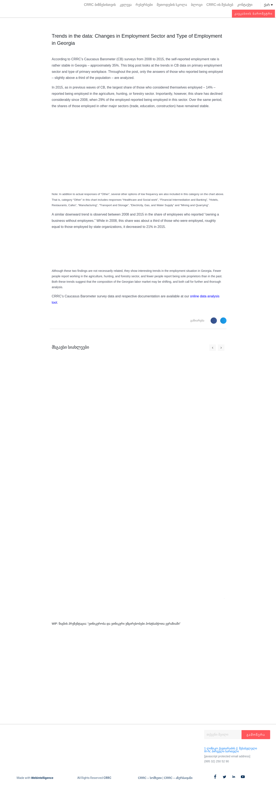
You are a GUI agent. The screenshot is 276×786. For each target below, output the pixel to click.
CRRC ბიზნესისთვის (100, 4)
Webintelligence (42, 778)
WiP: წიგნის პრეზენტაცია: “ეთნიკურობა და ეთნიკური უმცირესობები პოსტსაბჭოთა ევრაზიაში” (116, 623)
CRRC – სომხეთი (150, 778)
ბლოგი (196, 4)
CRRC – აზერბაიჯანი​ (178, 778)
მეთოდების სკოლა (172, 4)
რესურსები (144, 4)
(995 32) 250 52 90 (216, 761)
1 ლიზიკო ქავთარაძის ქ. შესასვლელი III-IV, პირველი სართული (230, 750)
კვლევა (126, 4)
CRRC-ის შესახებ (219, 4)
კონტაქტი (244, 4)
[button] (256, 4)
